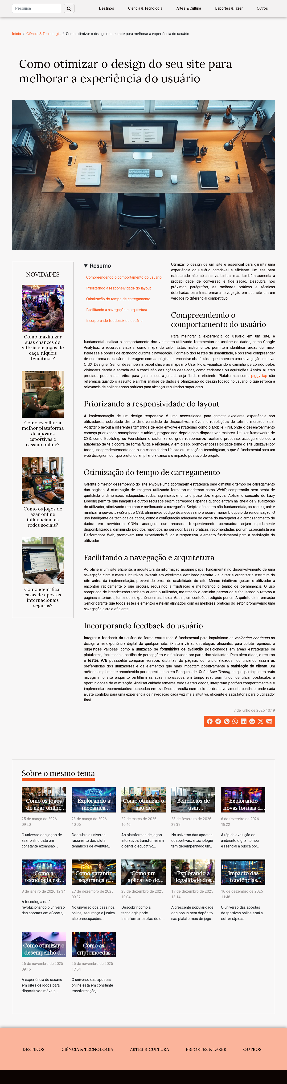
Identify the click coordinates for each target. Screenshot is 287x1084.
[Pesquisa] (36, 8)
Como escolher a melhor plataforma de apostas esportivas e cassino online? (43, 433)
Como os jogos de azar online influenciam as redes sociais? (43, 517)
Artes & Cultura (188, 8)
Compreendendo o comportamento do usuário (124, 277)
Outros (262, 8)
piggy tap (259, 375)
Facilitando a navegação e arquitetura (116, 310)
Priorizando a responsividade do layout (118, 288)
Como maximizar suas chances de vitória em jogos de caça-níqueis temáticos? (43, 347)
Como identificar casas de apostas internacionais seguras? (43, 597)
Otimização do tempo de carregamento (118, 299)
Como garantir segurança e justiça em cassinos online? (94, 884)
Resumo (100, 266)
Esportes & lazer (229, 8)
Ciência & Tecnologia (145, 8)
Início (16, 34)
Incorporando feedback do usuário (114, 320)
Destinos (106, 8)
